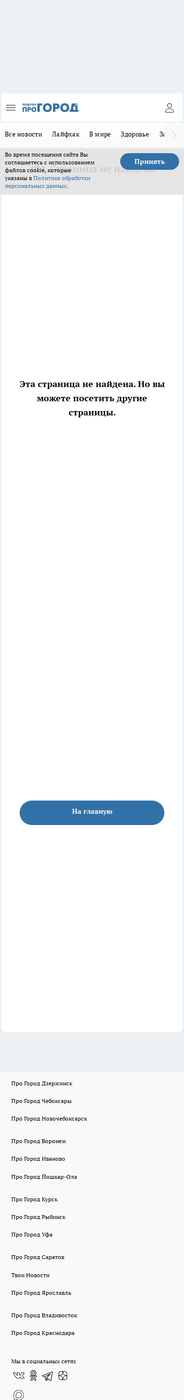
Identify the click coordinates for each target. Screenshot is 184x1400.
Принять (149, 161)
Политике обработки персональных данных (47, 181)
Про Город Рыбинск (38, 1216)
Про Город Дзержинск (41, 1083)
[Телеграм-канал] (48, 1375)
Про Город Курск (34, 1199)
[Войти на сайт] (169, 107)
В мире (100, 134)
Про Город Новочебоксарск (49, 1118)
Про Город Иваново (38, 1158)
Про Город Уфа (32, 1234)
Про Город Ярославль (41, 1292)
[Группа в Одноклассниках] (33, 1375)
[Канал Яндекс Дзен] (62, 1375)
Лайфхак (65, 134)
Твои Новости (30, 1275)
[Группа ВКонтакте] (18, 1375)
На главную (92, 811)
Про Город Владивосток (44, 1315)
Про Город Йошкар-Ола (44, 1176)
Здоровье (135, 134)
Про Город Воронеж (38, 1141)
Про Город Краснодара (43, 1332)
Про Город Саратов (37, 1257)
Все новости (23, 134)
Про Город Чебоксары (41, 1100)
